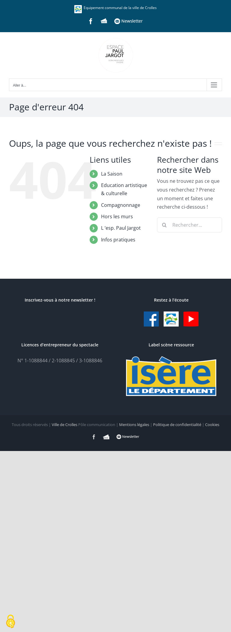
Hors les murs (117, 216)
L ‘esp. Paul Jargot (121, 228)
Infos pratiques (118, 239)
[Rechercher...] (189, 224)
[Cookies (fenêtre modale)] (10, 622)
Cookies (212, 424)
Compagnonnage (120, 205)
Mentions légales (134, 424)
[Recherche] (164, 224)
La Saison (111, 173)
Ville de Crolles (64, 424)
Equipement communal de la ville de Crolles (115, 7)
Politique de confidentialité (177, 424)
